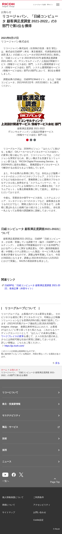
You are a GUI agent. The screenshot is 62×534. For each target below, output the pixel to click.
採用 (4, 450)
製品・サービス (10, 427)
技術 (4, 438)
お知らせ (14, 370)
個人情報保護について (12, 497)
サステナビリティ (11, 415)
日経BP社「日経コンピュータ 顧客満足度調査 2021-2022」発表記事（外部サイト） (32, 287)
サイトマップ (8, 512)
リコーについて (10, 392)
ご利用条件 (38, 497)
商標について (8, 505)
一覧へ (5, 481)
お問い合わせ (39, 512)
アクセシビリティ (41, 505)
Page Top (55, 482)
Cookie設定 (38, 520)
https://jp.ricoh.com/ (14, 346)
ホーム (4, 370)
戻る (57, 363)
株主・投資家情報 (11, 404)
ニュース (6, 461)
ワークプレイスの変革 (12, 336)
